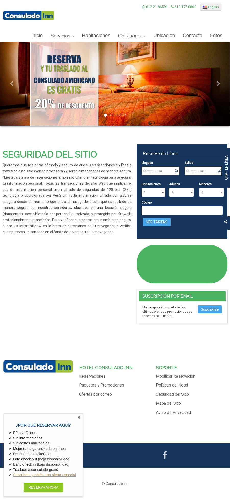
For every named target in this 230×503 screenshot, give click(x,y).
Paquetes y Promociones (101, 385)
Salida (189, 163)
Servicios (62, 35)
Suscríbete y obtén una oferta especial (44, 475)
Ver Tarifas (156, 222)
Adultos (174, 184)
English (211, 7)
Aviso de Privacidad (173, 412)
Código (147, 202)
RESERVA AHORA (43, 487)
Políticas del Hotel (172, 385)
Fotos (216, 35)
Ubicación (164, 35)
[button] (11, 84)
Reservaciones (92, 376)
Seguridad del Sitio (172, 394)
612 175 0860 (183, 7)
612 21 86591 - (156, 7)
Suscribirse (210, 309)
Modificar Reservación (175, 376)
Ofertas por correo (95, 394)
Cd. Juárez (132, 35)
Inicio (37, 35)
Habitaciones (96, 35)
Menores (205, 184)
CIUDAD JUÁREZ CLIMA (182, 264)
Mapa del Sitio (168, 403)
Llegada (147, 163)
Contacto (192, 35)
